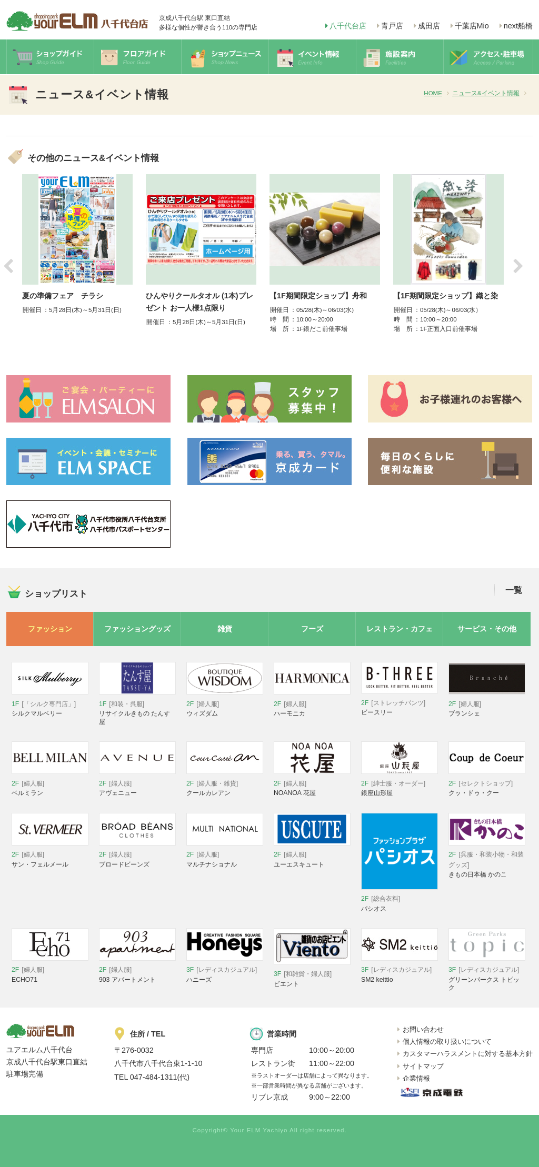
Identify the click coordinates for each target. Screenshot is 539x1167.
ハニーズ (224, 970)
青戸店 (392, 26)
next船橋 (518, 26)
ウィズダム (224, 704)
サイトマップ (423, 1066)
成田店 (429, 26)
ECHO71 (50, 970)
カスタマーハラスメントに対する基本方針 (468, 1054)
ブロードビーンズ (137, 855)
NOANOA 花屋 (312, 784)
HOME (433, 93)
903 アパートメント (137, 970)
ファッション (50, 629)
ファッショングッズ (137, 629)
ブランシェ (486, 704)
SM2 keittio (399, 970)
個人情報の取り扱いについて (447, 1041)
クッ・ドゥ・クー (486, 784)
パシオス (399, 899)
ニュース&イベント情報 (486, 93)
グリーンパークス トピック (486, 974)
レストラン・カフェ (399, 629)
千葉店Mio (472, 26)
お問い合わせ (423, 1029)
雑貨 (224, 629)
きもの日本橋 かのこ (486, 860)
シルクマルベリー (50, 704)
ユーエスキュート (312, 855)
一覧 (513, 590)
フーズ (312, 629)
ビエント (312, 975)
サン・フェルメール (50, 855)
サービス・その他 (486, 629)
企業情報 (416, 1078)
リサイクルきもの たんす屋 (137, 708)
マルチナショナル (224, 855)
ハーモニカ (312, 704)
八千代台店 (348, 26)
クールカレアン (224, 784)
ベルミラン (50, 784)
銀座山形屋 (399, 784)
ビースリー (399, 703)
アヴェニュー (137, 784)
